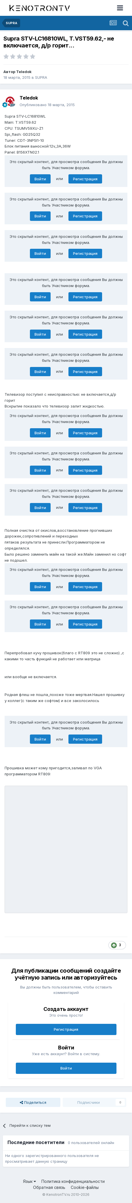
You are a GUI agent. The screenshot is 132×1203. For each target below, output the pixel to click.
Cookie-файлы (85, 1187)
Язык (29, 1181)
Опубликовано (47, 104)
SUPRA (41, 77)
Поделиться (33, 1102)
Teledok (24, 71)
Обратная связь (49, 1187)
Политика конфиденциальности (73, 1181)
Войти (40, 179)
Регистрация (85, 179)
